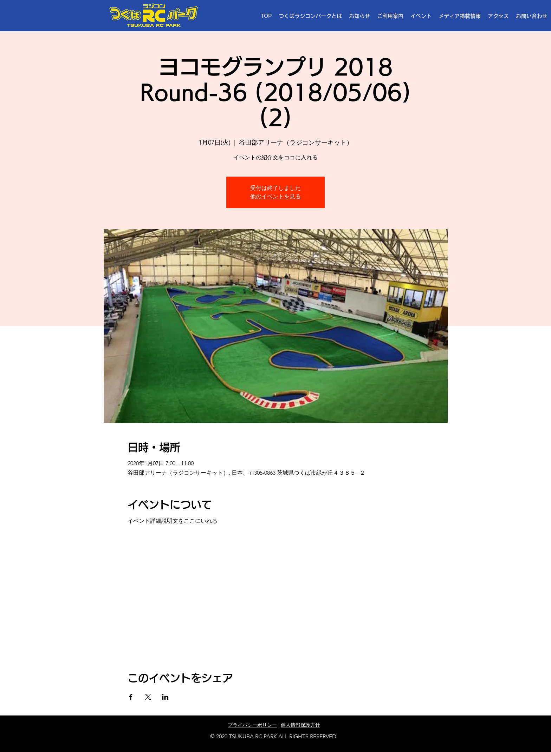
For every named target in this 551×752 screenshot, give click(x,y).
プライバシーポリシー (252, 725)
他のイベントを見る (275, 196)
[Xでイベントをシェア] (148, 697)
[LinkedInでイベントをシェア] (165, 697)
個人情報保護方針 (300, 725)
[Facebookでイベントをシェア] (131, 697)
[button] (390, 16)
